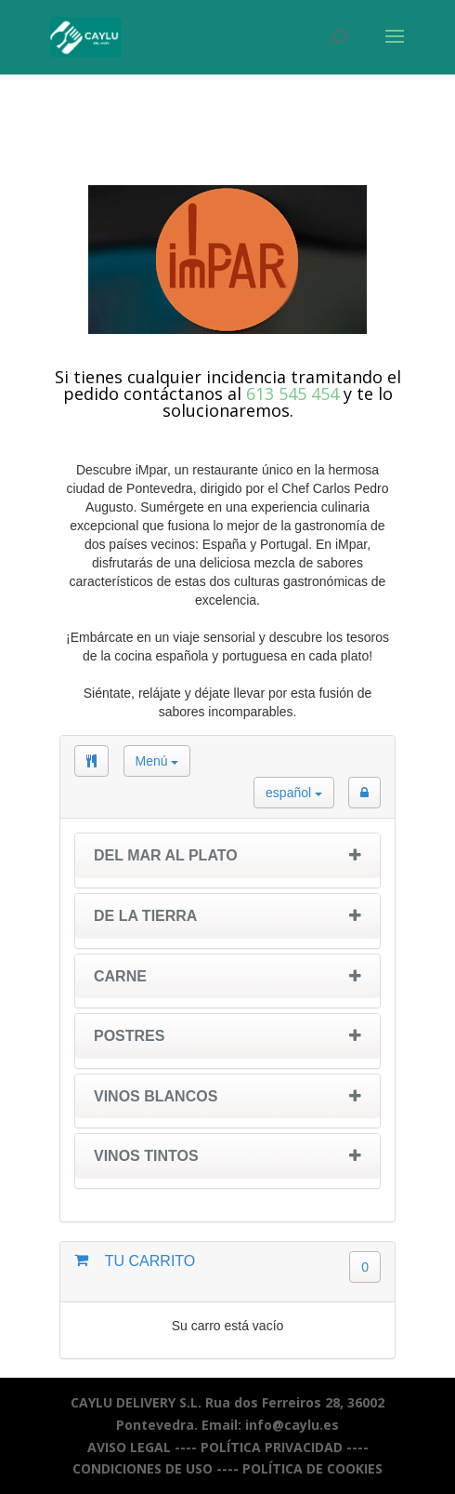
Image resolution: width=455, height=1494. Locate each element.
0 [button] (365, 1267)
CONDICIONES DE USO (142, 1468)
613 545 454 (292, 393)
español (294, 792)
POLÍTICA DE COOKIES (312, 1468)
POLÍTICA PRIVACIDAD (272, 1447)
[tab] (227, 860)
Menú (157, 761)
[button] (364, 792)
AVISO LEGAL (129, 1447)
